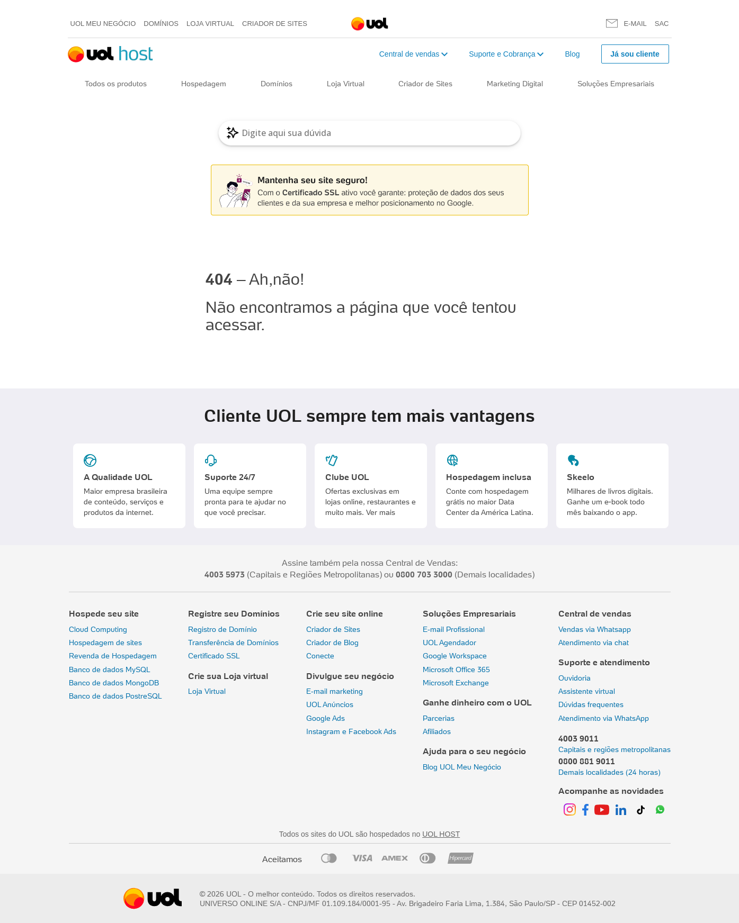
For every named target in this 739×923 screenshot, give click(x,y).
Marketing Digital (515, 83)
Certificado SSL (214, 655)
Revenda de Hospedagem (113, 655)
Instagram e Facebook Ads (351, 731)
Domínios (161, 24)
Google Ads (325, 718)
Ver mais (380, 512)
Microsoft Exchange (456, 682)
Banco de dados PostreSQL (115, 696)
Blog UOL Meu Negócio (462, 767)
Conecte (320, 655)
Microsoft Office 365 (456, 669)
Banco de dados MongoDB (114, 682)
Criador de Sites (274, 24)
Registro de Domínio (222, 629)
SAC (662, 24)
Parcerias (439, 718)
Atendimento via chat (593, 642)
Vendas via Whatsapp (594, 629)
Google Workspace (455, 655)
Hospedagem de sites (105, 642)
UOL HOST (441, 834)
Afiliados (437, 731)
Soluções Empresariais (615, 83)
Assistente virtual (586, 691)
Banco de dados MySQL (109, 669)
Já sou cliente (635, 54)
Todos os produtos (116, 83)
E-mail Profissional (454, 629)
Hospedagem (203, 83)
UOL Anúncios (329, 704)
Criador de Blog (332, 642)
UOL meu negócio (103, 24)
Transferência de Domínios (233, 642)
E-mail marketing (334, 691)
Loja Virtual (210, 24)
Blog (572, 54)
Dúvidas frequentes (591, 704)
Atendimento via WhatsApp (603, 718)
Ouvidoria (574, 678)
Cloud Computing (98, 629)
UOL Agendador (449, 642)
